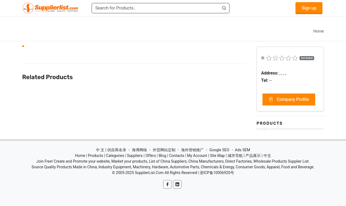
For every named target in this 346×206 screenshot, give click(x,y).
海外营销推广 (192, 150)
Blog (162, 155)
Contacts (176, 155)
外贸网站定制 (164, 150)
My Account (197, 155)
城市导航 (235, 155)
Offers (150, 155)
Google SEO (219, 150)
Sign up (309, 8)
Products (270, 123)
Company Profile (289, 99)
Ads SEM (242, 150)
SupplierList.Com (149, 172)
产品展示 (253, 155)
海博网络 (139, 150)
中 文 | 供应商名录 (111, 150)
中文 (267, 155)
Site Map (217, 155)
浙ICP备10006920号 (217, 172)
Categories (115, 155)
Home (318, 31)
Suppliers (135, 155)
